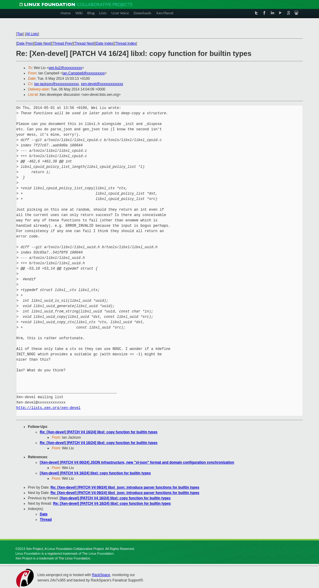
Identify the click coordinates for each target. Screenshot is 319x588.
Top (20, 34)
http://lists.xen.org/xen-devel (48, 407)
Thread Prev (62, 43)
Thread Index (125, 43)
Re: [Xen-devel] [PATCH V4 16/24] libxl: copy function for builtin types (98, 432)
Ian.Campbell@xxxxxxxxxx (83, 73)
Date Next (42, 43)
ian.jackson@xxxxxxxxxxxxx (56, 84)
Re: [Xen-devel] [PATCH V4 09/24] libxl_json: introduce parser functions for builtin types (124, 487)
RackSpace (101, 575)
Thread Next (84, 43)
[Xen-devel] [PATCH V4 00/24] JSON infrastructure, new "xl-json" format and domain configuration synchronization (137, 462)
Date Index (104, 43)
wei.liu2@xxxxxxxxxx (65, 68)
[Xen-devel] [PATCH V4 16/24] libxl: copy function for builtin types (95, 473)
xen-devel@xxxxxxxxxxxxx (102, 84)
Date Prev (25, 43)
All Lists (32, 34)
